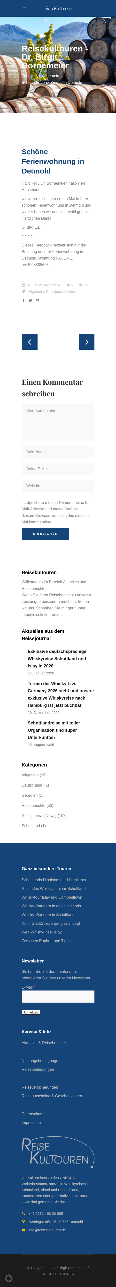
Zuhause (29, 76)
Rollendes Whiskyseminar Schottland (54, 889)
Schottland (31, 826)
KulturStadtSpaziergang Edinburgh (51, 923)
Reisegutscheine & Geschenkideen (52, 1096)
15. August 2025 (41, 745)
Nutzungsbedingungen (41, 1061)
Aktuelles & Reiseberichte (44, 1043)
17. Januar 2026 (41, 673)
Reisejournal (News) (62, 291)
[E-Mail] (58, 997)
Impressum (31, 1123)
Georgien (30, 795)
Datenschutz (32, 1114)
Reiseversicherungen (40, 1087)
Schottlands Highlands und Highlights (54, 880)
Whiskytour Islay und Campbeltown (52, 897)
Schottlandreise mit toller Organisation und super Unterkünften (54, 730)
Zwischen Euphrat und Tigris (46, 941)
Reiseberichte (34, 805)
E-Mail (29, 987)
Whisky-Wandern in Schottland (48, 915)
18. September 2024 (41, 285)
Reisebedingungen (38, 1069)
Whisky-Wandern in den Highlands (51, 906)
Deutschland (32, 785)
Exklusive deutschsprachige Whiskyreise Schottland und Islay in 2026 (57, 658)
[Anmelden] (31, 1012)
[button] (8, 1278)
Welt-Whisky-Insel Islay (42, 932)
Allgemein (50, 76)
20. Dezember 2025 (44, 712)
